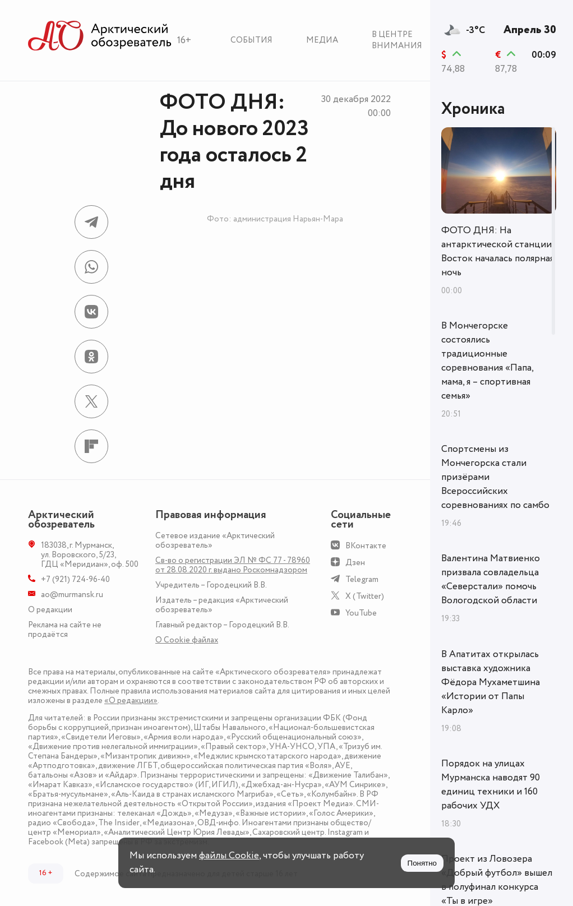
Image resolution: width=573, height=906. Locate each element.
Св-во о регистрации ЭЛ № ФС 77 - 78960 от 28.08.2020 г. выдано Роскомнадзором (232, 565)
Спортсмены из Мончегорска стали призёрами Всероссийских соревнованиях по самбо (495, 477)
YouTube (361, 613)
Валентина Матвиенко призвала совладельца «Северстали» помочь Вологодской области (490, 579)
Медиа (322, 40)
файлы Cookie (229, 855)
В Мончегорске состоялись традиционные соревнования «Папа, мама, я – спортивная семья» (487, 361)
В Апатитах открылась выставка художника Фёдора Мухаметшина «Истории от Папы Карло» (490, 682)
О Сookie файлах (186, 640)
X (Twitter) (364, 596)
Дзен (355, 562)
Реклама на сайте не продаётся (64, 629)
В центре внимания (397, 40)
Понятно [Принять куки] (422, 863)
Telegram (361, 579)
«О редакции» (131, 700)
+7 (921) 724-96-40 (75, 579)
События (251, 40)
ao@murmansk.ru (72, 594)
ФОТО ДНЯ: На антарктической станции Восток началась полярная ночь (497, 251)
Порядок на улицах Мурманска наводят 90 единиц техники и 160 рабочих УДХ (490, 784)
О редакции (50, 609)
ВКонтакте (365, 546)
